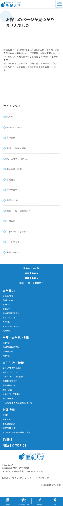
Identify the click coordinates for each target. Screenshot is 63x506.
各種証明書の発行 (10, 381)
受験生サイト (13, 252)
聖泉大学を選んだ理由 (12, 368)
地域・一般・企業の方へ (19, 210)
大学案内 (11, 137)
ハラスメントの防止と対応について (17, 402)
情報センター (8, 419)
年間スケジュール (10, 372)
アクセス (6, 322)
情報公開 (6, 308)
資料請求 (8, 504)
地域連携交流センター (12, 423)
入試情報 (39, 504)
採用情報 (6, 330)
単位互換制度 (8, 398)
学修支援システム (10, 385)
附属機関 (11, 179)
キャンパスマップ (10, 317)
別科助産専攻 (8, 351)
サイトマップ (13, 242)
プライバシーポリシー (18, 231)
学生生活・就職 (14, 169)
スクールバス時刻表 (11, 326)
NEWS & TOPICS (14, 127)
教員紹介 (6, 304)
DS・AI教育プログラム (18, 158)
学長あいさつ (8, 295)
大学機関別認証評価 (11, 313)
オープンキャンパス (23, 504)
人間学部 (6, 355)
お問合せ (11, 221)
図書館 (5, 415)
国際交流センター (10, 428)
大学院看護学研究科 (11, 347)
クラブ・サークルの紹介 (13, 376)
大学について (8, 300)
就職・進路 (7, 389)
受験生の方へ (29, 268)
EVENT (10, 117)
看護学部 (6, 342)
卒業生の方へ (13, 200)
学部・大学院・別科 (16, 148)
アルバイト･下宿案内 (11, 394)
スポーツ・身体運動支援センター (16, 432)
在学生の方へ (13, 189)
